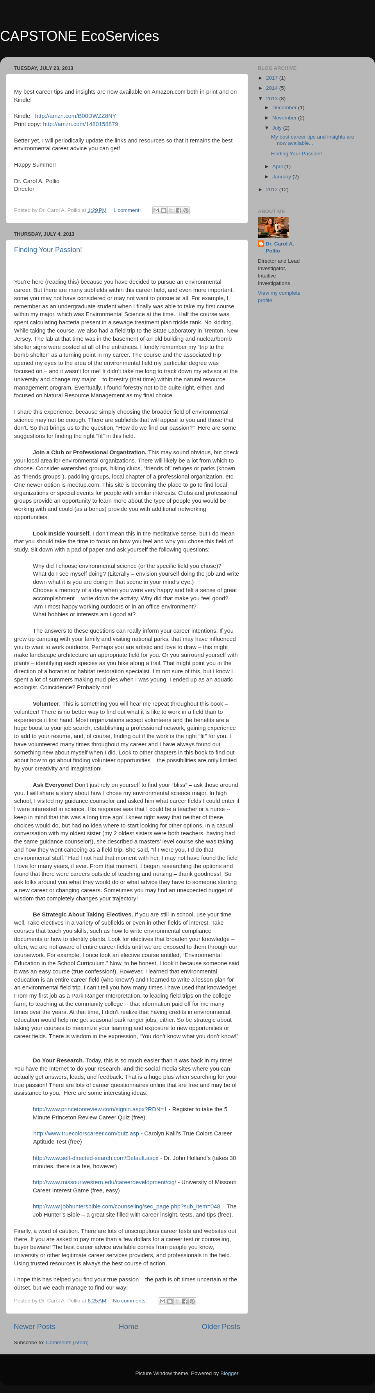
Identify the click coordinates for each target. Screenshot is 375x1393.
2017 (272, 78)
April (278, 166)
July (277, 128)
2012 (272, 189)
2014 (272, 88)
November (285, 118)
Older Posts (221, 1326)
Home (128, 1326)
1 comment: (127, 210)
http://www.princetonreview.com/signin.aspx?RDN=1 (100, 1109)
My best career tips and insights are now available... (312, 140)
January (282, 177)
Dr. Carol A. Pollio (280, 247)
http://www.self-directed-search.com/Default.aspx (96, 1158)
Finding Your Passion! (48, 250)
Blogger (229, 1373)
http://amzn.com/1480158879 (80, 124)
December (285, 107)
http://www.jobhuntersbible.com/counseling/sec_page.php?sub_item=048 (126, 1206)
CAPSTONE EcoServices (79, 36)
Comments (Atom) (67, 1342)
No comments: (130, 1301)
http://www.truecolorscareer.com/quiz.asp (86, 1133)
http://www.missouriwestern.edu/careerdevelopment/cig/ (104, 1182)
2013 (272, 98)
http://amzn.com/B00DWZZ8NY (75, 116)
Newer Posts (34, 1326)
